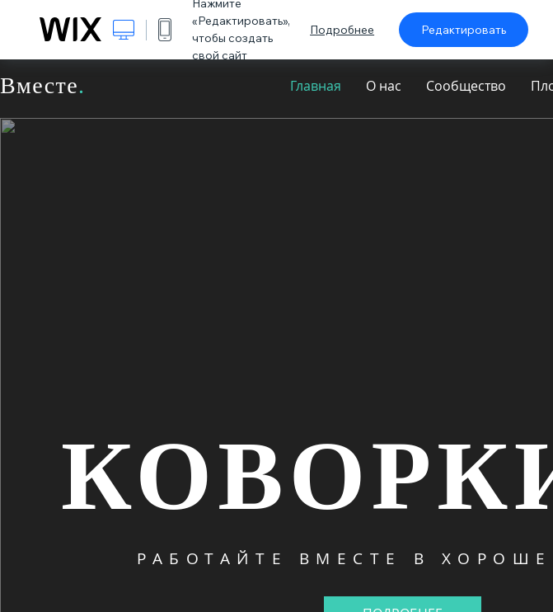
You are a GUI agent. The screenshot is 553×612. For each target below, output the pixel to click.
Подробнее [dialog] (342, 29)
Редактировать (463, 29)
